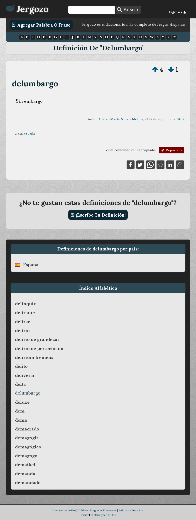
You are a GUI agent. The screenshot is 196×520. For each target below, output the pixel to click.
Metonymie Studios (104, 515)
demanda (25, 473)
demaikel (25, 464)
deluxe (22, 402)
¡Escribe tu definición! (98, 215)
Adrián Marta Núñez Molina (120, 119)
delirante (25, 312)
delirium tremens (34, 357)
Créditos (83, 510)
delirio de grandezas (37, 339)
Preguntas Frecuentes (103, 510)
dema (21, 420)
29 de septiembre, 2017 (166, 119)
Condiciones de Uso (64, 510)
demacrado (27, 429)
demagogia (27, 437)
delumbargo (35, 83)
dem (19, 411)
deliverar (25, 375)
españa (29, 133)
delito (21, 366)
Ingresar (177, 12)
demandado (28, 482)
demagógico (28, 447)
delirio (22, 330)
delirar (22, 321)
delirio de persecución (39, 348)
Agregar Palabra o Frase (41, 25)
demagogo (26, 455)
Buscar (128, 10)
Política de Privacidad (131, 510)
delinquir (25, 303)
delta (20, 384)
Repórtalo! (171, 150)
